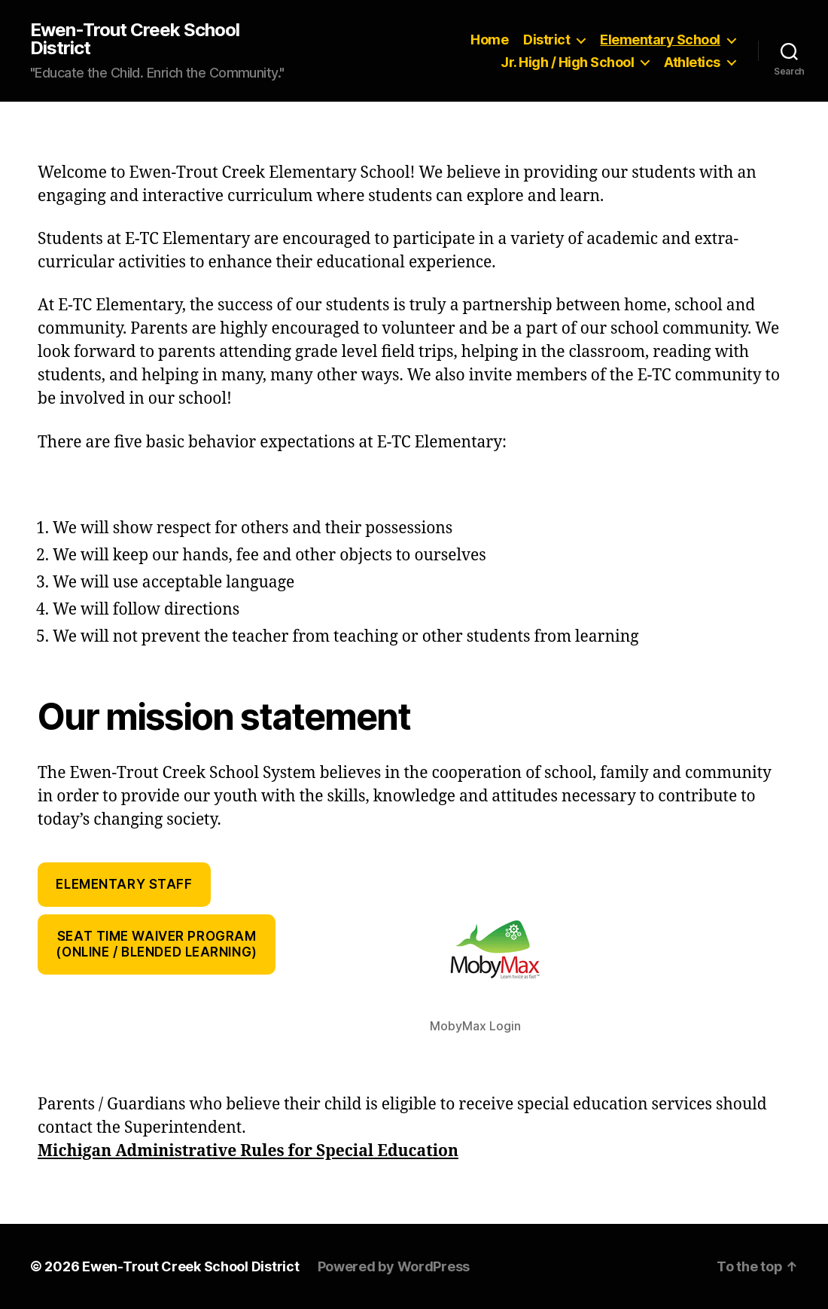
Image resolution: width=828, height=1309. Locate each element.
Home (489, 39)
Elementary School (660, 39)
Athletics (692, 62)
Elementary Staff (124, 884)
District (546, 39)
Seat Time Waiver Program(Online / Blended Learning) (156, 944)
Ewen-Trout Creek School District (134, 39)
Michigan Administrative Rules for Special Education (248, 1151)
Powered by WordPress (394, 1266)
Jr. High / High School (567, 62)
